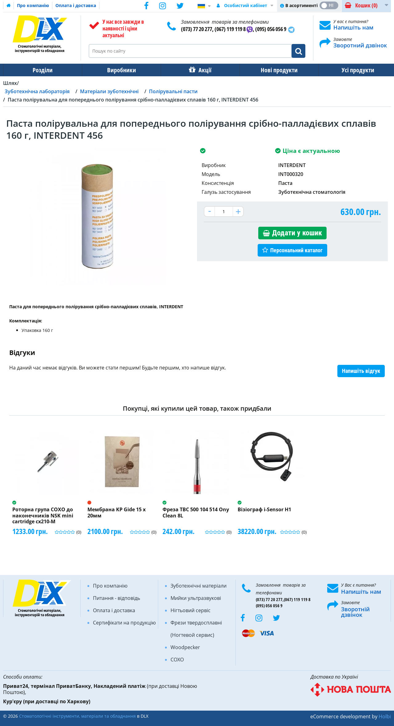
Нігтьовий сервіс (191, 610)
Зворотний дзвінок (360, 45)
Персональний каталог (296, 250)
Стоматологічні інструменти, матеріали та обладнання (77, 716)
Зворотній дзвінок (355, 611)
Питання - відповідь (116, 598)
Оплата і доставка (75, 5)
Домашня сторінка (8, 5)
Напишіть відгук (361, 371)
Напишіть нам (353, 27)
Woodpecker (185, 647)
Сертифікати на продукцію (124, 622)
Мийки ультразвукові (196, 598)
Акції (201, 70)
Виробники (119, 70)
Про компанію (33, 5)
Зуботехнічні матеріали (199, 585)
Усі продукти (352, 70)
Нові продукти (274, 70)
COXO (177, 659)
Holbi (385, 716)
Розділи (42, 70)
